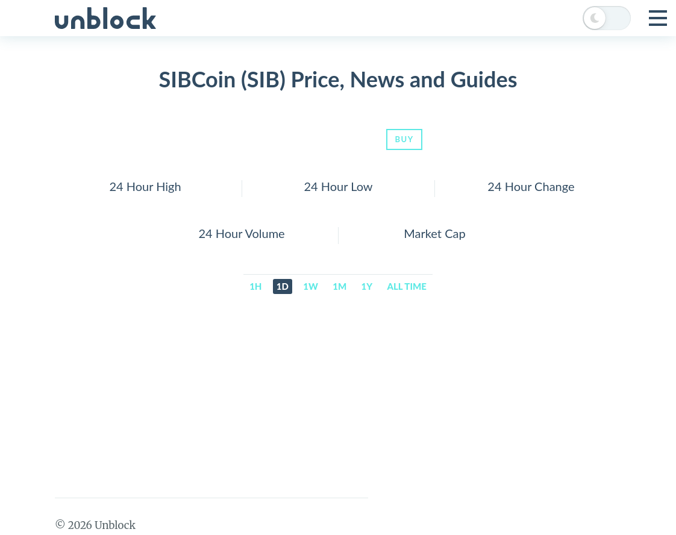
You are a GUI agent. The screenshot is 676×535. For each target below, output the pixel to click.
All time (407, 286)
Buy (404, 139)
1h (255, 286)
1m (339, 286)
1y (367, 286)
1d (283, 286)
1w (310, 286)
